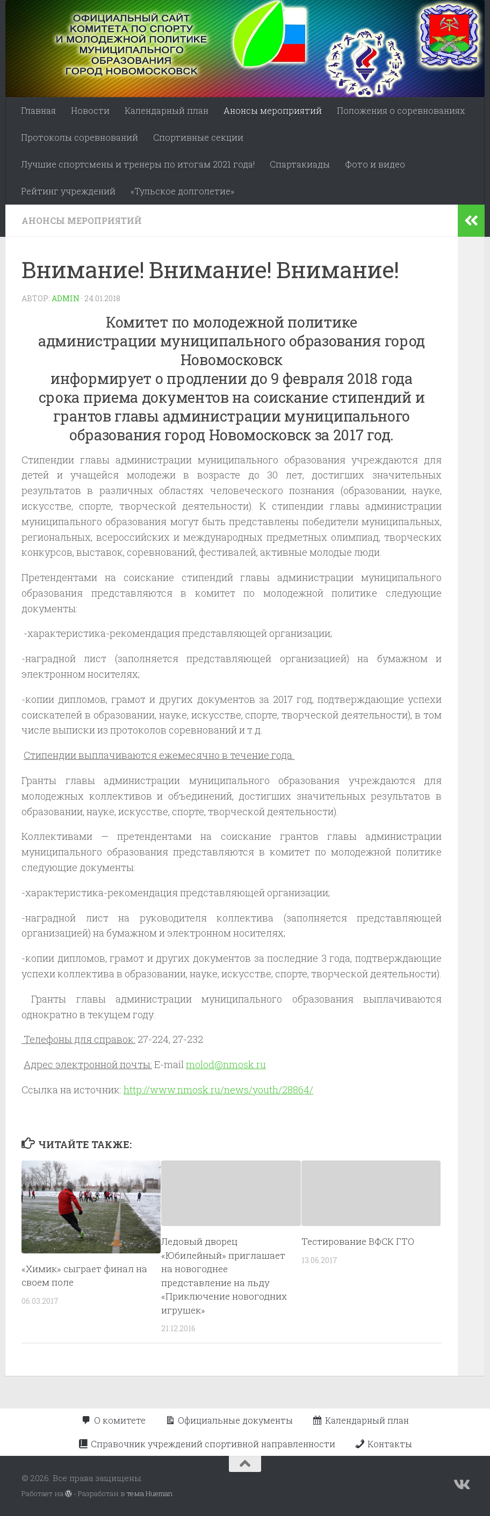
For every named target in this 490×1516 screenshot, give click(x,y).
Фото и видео (375, 164)
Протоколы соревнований (79, 137)
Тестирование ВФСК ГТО (357, 1241)
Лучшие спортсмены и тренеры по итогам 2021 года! (138, 164)
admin (66, 298)
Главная (38, 110)
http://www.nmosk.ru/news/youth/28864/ (218, 1089)
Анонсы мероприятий (273, 110)
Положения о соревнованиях (401, 110)
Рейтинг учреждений (68, 191)
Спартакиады (300, 164)
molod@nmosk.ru (226, 1064)
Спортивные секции (198, 137)
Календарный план (166, 110)
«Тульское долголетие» (182, 191)
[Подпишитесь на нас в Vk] (461, 1484)
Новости (90, 110)
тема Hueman (149, 1493)
